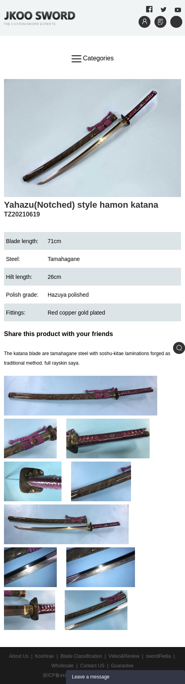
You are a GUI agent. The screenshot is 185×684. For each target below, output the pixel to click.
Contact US (92, 666)
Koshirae (44, 656)
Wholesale (62, 666)
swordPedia (158, 656)
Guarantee (122, 666)
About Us (19, 656)
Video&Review (123, 656)
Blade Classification (81, 656)
